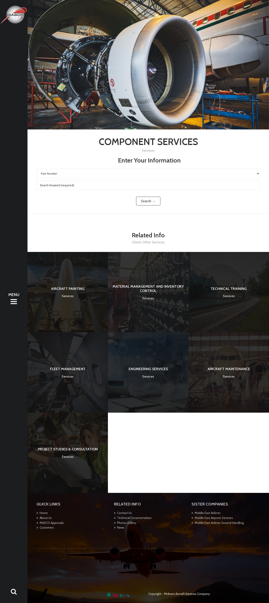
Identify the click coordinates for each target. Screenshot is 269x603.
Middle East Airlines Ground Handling (219, 523)
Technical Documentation (134, 518)
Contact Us (124, 513)
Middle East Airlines (208, 513)
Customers (47, 527)
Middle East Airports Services (214, 518)
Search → (148, 201)
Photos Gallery (127, 523)
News (120, 527)
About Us (46, 518)
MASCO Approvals (52, 523)
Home (44, 513)
